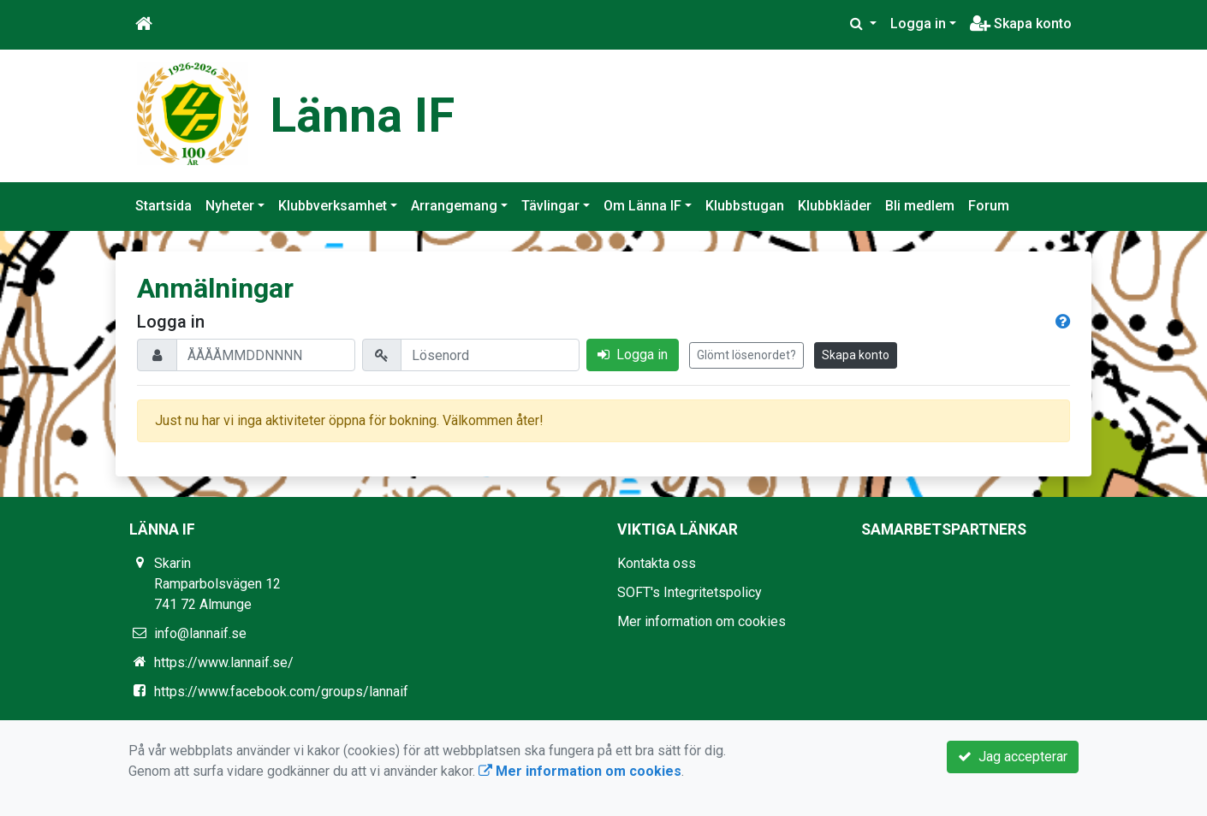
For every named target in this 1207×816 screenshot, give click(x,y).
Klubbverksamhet (332, 206)
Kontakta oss (656, 563)
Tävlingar (550, 206)
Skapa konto (1021, 23)
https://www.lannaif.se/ (224, 662)
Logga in (918, 23)
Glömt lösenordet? (746, 355)
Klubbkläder (834, 206)
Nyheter (229, 206)
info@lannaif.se (200, 633)
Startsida (163, 206)
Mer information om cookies (701, 621)
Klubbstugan (744, 206)
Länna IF (362, 115)
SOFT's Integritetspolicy (689, 592)
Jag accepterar (1012, 756)
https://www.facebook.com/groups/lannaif (281, 691)
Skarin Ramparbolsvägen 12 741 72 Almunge (217, 583)
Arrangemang (454, 206)
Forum (988, 206)
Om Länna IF (642, 206)
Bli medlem (919, 206)
